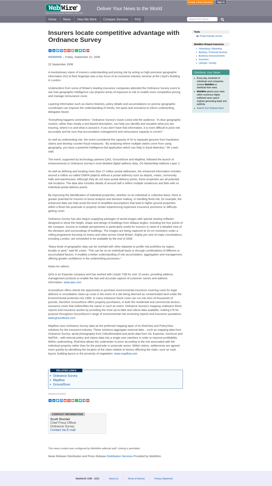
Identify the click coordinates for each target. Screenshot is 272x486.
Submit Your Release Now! (210, 108)
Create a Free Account (200, 2)
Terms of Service (136, 478)
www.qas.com (72, 282)
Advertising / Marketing (210, 48)
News (67, 19)
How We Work (87, 19)
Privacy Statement (163, 478)
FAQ (138, 19)
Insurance (204, 59)
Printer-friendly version (211, 36)
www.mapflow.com (125, 353)
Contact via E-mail (63, 429)
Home (52, 19)
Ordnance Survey (65, 375)
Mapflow (59, 380)
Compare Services (115, 19)
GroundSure (61, 384)
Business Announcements (212, 56)
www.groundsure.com (61, 317)
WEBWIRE (55, 56)
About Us (113, 478)
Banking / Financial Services (213, 52)
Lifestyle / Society (207, 63)
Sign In (221, 2)
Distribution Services (120, 456)
